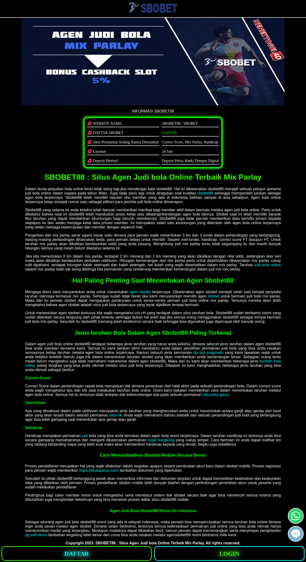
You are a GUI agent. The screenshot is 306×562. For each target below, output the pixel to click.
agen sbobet (140, 292)
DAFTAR (169, 133)
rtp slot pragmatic (208, 353)
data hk (115, 415)
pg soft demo (36, 535)
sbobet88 (205, 193)
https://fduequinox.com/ (99, 470)
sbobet (213, 296)
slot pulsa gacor (216, 395)
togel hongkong (161, 440)
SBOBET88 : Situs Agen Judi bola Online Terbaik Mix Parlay (149, 543)
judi (85, 436)
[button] (296, 534)
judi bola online (268, 265)
